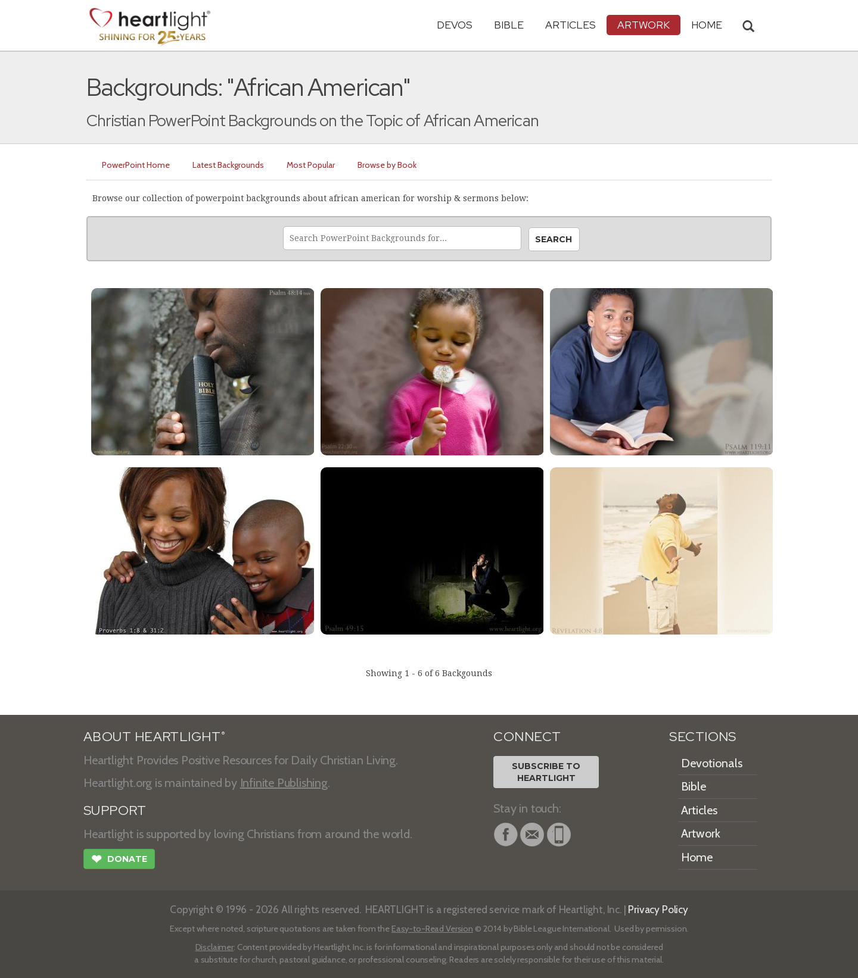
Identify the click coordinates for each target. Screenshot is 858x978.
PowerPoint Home (136, 165)
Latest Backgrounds (228, 165)
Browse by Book (387, 165)
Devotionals (711, 763)
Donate (119, 860)
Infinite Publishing (284, 783)
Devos (454, 25)
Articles (570, 25)
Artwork (643, 25)
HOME (706, 25)
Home (697, 857)
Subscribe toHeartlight (546, 772)
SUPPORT (114, 810)
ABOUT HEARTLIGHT (154, 736)
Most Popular (311, 165)
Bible (509, 25)
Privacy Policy (658, 909)
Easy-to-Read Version (432, 928)
